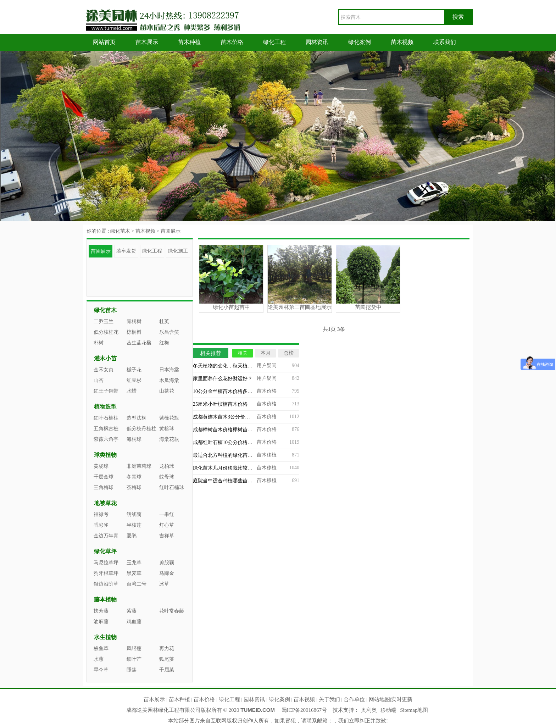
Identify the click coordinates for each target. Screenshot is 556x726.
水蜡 (132, 391)
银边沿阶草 (106, 584)
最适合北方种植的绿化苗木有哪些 (230, 455)
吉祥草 (166, 535)
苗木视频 (402, 42)
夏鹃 (132, 535)
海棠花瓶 (169, 439)
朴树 (99, 342)
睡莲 (132, 669)
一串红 (166, 514)
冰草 (164, 584)
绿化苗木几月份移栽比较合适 (225, 468)
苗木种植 (189, 42)
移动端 (388, 710)
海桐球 (134, 439)
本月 (266, 353)
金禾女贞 (103, 369)
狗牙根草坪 (106, 573)
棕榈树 (134, 332)
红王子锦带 (106, 391)
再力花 (166, 648)
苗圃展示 (170, 231)
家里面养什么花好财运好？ (222, 378)
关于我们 (329, 699)
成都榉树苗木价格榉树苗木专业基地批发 (237, 429)
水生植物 (105, 637)
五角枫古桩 (106, 428)
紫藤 (132, 611)
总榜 (289, 353)
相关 (243, 353)
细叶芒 (134, 659)
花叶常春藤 (171, 611)
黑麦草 (134, 573)
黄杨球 (101, 466)
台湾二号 (136, 584)
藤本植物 (105, 600)
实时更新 (401, 699)
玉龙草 (134, 562)
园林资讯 (317, 42)
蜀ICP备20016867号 (304, 710)
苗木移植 (267, 455)
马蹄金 (166, 573)
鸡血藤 (134, 621)
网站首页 (104, 42)
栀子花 (134, 369)
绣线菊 (134, 514)
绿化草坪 (105, 551)
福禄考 (101, 514)
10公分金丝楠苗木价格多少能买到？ (232, 391)
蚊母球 (166, 477)
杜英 (164, 321)
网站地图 (379, 699)
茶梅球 (134, 487)
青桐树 (134, 321)
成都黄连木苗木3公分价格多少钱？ (231, 417)
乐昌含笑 (169, 332)
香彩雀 (101, 525)
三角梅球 (103, 487)
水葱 (99, 659)
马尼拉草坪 (106, 562)
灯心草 (166, 525)
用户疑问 (267, 365)
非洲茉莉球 (139, 466)
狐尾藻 (166, 659)
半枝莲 (134, 525)
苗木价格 (232, 42)
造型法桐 (136, 418)
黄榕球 (166, 428)
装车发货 (126, 251)
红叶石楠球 (171, 487)
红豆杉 (134, 380)
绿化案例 (359, 42)
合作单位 (354, 699)
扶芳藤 (101, 611)
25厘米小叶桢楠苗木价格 (220, 404)
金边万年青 (106, 535)
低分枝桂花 (106, 332)
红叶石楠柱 (106, 418)
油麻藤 (101, 621)
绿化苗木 (120, 231)
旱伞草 (101, 669)
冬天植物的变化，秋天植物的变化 (230, 365)
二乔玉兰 (103, 321)
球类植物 (105, 455)
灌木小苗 (105, 358)
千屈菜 (166, 669)
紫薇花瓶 (169, 418)
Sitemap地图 (414, 710)
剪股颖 (166, 562)
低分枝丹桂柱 (141, 428)
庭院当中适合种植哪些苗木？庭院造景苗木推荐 (245, 480)
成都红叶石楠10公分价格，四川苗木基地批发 (242, 442)
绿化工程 (274, 42)
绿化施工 (178, 251)
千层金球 (103, 477)
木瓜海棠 (169, 380)
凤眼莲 (134, 648)
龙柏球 (166, 466)
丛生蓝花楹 (139, 342)
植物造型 (105, 407)
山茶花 (166, 391)
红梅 (164, 342)
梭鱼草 (101, 648)
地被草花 (105, 503)
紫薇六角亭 (106, 439)
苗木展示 (146, 42)
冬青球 (134, 477)
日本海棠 (169, 369)
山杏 (99, 380)
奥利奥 (369, 710)
